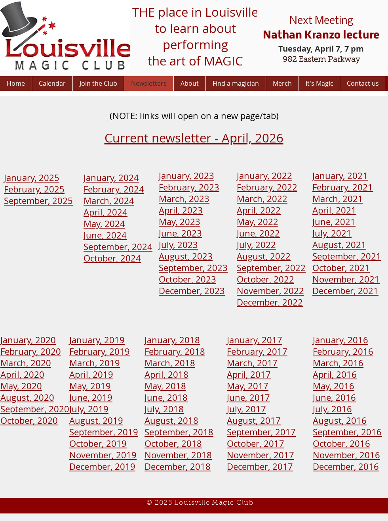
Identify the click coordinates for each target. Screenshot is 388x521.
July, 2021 (332, 233)
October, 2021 (341, 267)
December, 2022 (270, 302)
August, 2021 (339, 244)
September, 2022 (271, 267)
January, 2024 (111, 177)
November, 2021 (346, 279)
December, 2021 (345, 290)
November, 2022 (270, 290)
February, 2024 (114, 189)
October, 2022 (265, 279)
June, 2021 (334, 221)
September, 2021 (346, 256)
